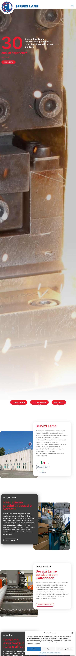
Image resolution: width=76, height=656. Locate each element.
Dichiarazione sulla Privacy (54, 652)
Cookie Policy (43, 652)
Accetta (33, 649)
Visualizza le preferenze (64, 649)
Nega (48, 649)
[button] (72, 633)
